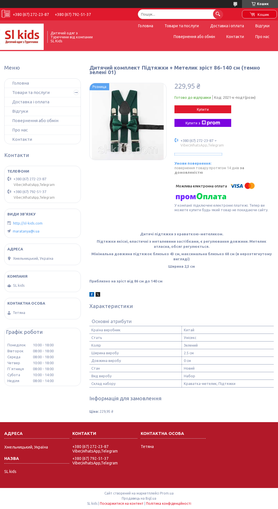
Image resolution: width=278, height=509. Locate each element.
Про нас (262, 36)
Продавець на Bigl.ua (139, 498)
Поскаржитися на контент (122, 503)
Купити (203, 109)
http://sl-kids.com (28, 223)
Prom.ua (167, 493)
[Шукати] (218, 14)
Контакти (235, 36)
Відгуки (262, 26)
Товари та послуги (182, 26)
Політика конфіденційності (168, 503)
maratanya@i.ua (26, 231)
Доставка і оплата (227, 26)
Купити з (203, 122)
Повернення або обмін (194, 36)
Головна (145, 26)
